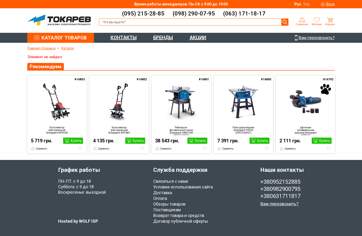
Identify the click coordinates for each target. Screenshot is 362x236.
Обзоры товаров (169, 204)
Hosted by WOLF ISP (78, 221)
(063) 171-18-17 (244, 13)
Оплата (160, 198)
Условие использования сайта (183, 186)
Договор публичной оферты (180, 221)
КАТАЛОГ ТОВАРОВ (64, 38)
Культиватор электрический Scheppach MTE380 (119, 130)
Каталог (67, 48)
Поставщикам (167, 209)
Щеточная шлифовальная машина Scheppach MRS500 (306, 130)
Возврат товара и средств (178, 215)
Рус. (298, 4)
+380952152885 (280, 181)
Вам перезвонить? (279, 204)
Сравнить (41, 148)
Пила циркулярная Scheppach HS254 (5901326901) (243, 130)
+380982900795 (280, 189)
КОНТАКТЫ (124, 37)
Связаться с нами (170, 181)
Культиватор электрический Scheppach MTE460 (57, 130)
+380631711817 (280, 196)
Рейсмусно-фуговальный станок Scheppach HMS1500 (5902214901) (181, 130)
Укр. (307, 4)
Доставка (162, 192)
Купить (76, 141)
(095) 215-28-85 (143, 13)
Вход (330, 4)
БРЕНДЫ (163, 37)
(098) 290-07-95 (193, 13)
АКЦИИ (198, 37)
